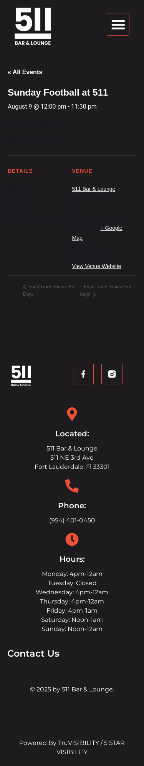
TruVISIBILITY (78, 742)
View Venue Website (96, 266)
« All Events (25, 72)
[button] (118, 24)
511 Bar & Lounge (94, 189)
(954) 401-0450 (72, 520)
